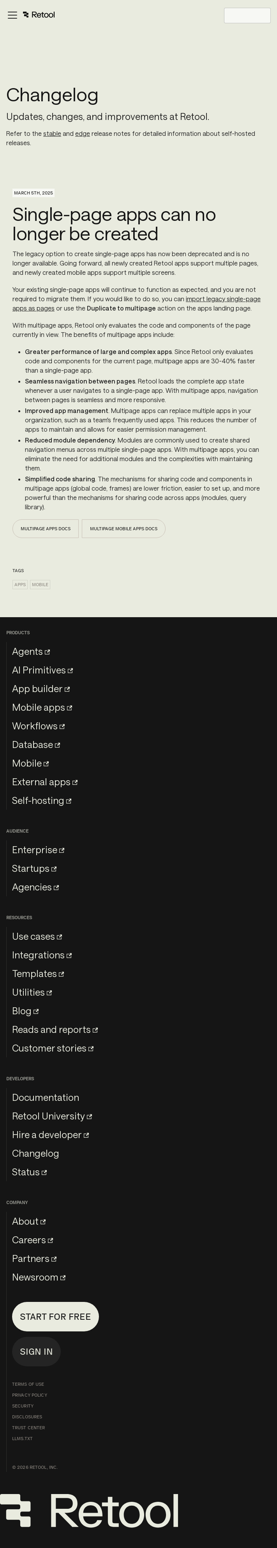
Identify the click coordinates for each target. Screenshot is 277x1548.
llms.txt (22, 1438)
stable (52, 133)
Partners (34, 1258)
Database (36, 744)
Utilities (32, 992)
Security (23, 1406)
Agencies (35, 886)
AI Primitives (42, 669)
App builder (41, 688)
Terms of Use (28, 1384)
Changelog (35, 1153)
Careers (32, 1239)
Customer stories (53, 1047)
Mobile (40, 584)
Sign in (36, 1351)
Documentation (45, 1097)
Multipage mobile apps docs (123, 528)
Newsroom (38, 1276)
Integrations (42, 954)
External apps (45, 781)
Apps (20, 584)
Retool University (52, 1115)
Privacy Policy (29, 1395)
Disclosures (27, 1416)
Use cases (37, 936)
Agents (31, 651)
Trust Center (28, 1427)
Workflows (38, 725)
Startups (34, 868)
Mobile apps (42, 707)
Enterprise (38, 849)
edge (82, 133)
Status (29, 1171)
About (29, 1221)
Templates (38, 973)
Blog (25, 1010)
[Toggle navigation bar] (30, 15)
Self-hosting (41, 800)
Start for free (55, 1316)
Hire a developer (50, 1134)
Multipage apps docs (46, 528)
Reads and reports (55, 1029)
